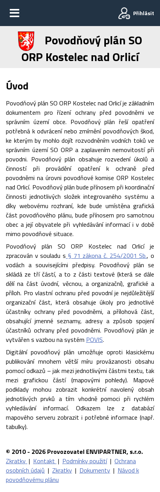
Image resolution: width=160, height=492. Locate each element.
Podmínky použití (84, 461)
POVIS (94, 339)
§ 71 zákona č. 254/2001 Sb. (106, 255)
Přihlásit (143, 13)
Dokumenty (94, 470)
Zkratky (16, 461)
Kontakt (44, 461)
